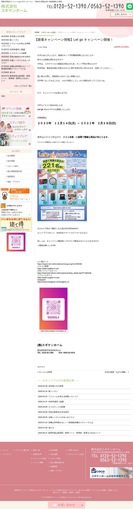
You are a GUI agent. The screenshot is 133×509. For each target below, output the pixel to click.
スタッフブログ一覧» (23, 86)
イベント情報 (96, 23)
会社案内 (126, 23)
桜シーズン (53, 391)
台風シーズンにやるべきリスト (61, 417)
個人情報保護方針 (14, 171)
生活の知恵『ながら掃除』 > (117, 372)
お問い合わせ (73, 450)
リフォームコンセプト (14, 23)
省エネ (51, 428)
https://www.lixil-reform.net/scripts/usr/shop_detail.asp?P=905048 (64, 273)
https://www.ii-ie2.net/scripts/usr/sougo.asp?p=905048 (59, 264)
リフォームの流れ (80, 23)
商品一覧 (51, 23)
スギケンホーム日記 (76, 454)
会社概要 (11, 156)
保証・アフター (13, 182)
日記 (3, 96)
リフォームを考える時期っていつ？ (63, 396)
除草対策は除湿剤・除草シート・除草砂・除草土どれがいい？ (74, 433)
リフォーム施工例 (34, 23)
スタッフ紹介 (111, 23)
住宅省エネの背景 (55, 386)
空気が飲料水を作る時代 (58, 412)
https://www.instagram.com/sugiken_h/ (53, 282)
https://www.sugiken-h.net (48, 268)
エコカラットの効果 (56, 407)
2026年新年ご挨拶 (56, 402)
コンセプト (7, 454)
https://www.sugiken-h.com (48, 278)
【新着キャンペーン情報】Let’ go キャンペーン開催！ (74, 39)
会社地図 (11, 161)
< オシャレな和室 (44, 372)
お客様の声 (63, 23)
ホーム (3, 23)
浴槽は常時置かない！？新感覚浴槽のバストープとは (70, 422)
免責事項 (11, 176)
